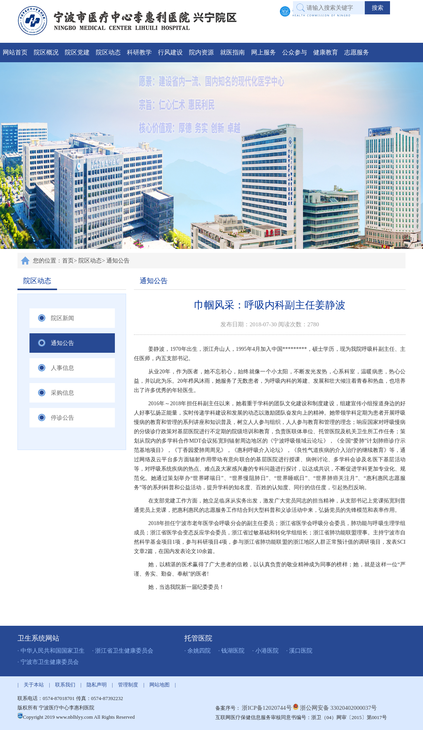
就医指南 (232, 52)
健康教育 (325, 52)
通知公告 (118, 260)
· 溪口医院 (299, 651)
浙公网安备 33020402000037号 (338, 708)
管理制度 (128, 685)
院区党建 (77, 52)
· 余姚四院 (197, 651)
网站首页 (15, 52)
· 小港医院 (265, 651)
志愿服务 (356, 52)
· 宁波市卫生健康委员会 (48, 662)
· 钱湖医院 (231, 651)
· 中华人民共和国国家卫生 (51, 651)
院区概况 (46, 52)
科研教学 (139, 52)
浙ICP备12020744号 (267, 708)
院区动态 (108, 52)
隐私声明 (97, 685)
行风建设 (170, 52)
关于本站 (34, 685)
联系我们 (65, 685)
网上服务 (263, 52)
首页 (68, 260)
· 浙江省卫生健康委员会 (123, 651)
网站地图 (159, 685)
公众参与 (294, 52)
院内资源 (201, 52)
